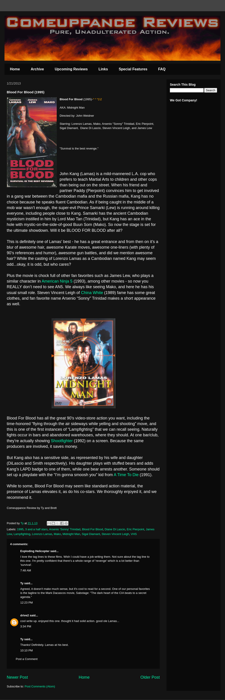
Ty (21, 583)
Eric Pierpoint (135, 529)
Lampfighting (22, 534)
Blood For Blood (92, 529)
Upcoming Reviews (71, 69)
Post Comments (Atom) (40, 686)
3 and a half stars (36, 529)
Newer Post (17, 677)
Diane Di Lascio (115, 529)
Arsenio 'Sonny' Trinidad (64, 529)
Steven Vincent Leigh (115, 534)
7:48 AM (25, 570)
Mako (57, 534)
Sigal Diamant (91, 534)
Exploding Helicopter (35, 551)
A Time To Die (127, 475)
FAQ (162, 69)
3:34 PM (25, 626)
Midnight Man (71, 534)
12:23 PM (26, 602)
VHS (134, 534)
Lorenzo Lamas (42, 534)
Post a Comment (27, 659)
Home (15, 69)
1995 (20, 529)
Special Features (133, 69)
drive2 (24, 615)
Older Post (150, 677)
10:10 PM (26, 650)
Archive (37, 69)
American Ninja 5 (57, 281)
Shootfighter (62, 441)
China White (92, 292)
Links (103, 69)
